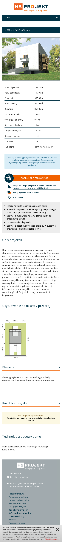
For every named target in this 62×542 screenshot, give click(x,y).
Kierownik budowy (17, 503)
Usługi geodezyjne (17, 506)
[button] (5, 59)
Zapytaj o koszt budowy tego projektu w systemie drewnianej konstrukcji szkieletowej (31, 227)
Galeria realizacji (16, 516)
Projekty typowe (16, 493)
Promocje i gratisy (17, 523)
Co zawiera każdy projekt (19, 222)
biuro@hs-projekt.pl (19, 477)
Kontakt (12, 519)
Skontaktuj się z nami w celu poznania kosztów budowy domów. (31, 419)
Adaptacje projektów (18, 497)
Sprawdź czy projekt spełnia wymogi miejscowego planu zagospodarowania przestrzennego (31, 211)
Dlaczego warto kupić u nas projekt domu (27, 205)
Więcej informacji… (52, 539)
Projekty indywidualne (19, 500)
